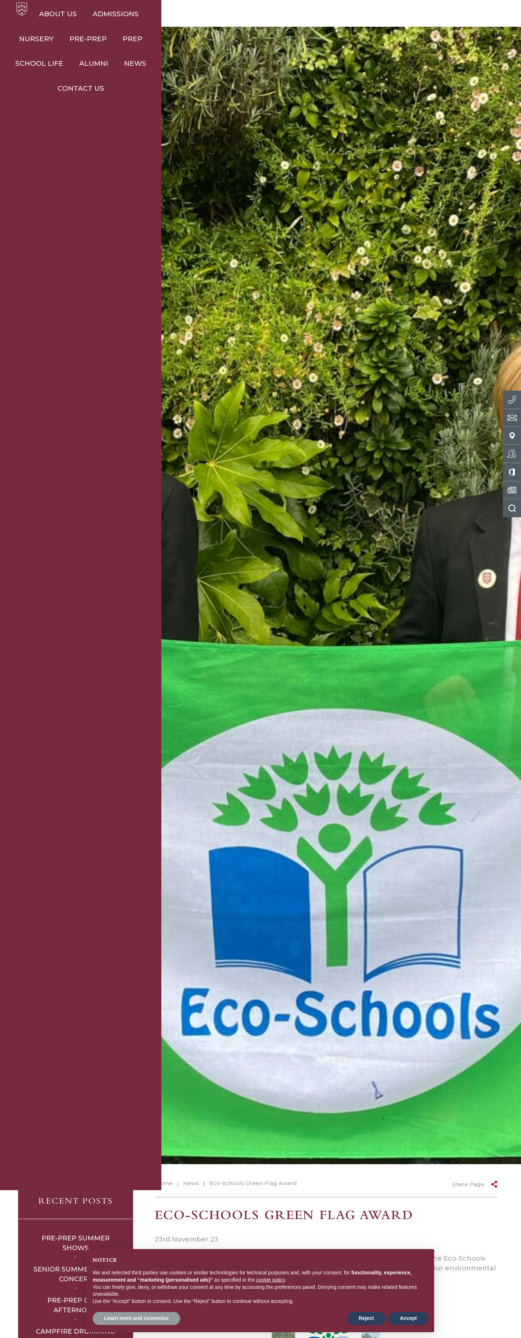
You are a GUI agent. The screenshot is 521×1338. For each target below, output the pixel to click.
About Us (63, 14)
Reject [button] (366, 1318)
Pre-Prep (228, 14)
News (419, 14)
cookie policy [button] (270, 1280)
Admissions (121, 14)
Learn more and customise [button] (136, 1318)
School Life (323, 14)
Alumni (377, 14)
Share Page (468, 1184)
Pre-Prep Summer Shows (76, 1243)
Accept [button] (408, 1318)
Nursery (177, 14)
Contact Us (469, 14)
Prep (273, 14)
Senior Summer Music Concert (76, 1274)
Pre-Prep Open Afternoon (75, 1305)
